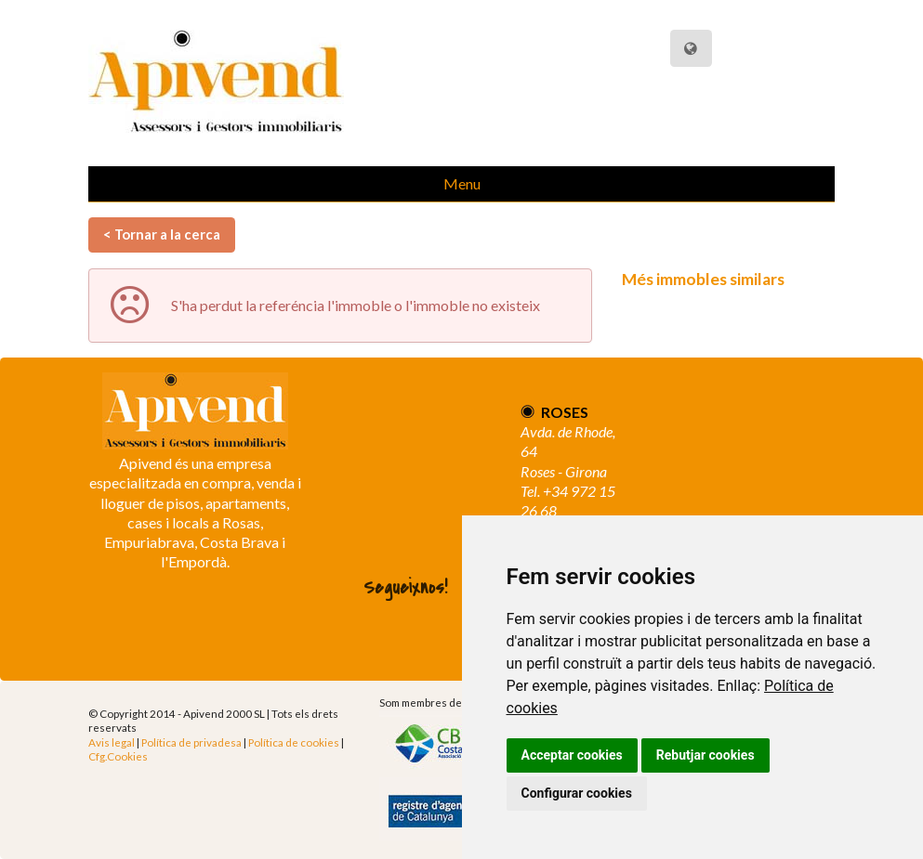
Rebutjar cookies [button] (705, 755)
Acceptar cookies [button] (572, 755)
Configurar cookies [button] (576, 793)
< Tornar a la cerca (161, 234)
